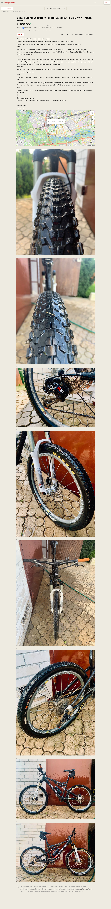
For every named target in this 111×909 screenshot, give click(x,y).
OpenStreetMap (91, 145)
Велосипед (20, 14)
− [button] (92, 119)
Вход (106, 2)
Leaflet (84, 145)
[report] (82, 34)
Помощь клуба (84, 889)
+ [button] (92, 117)
